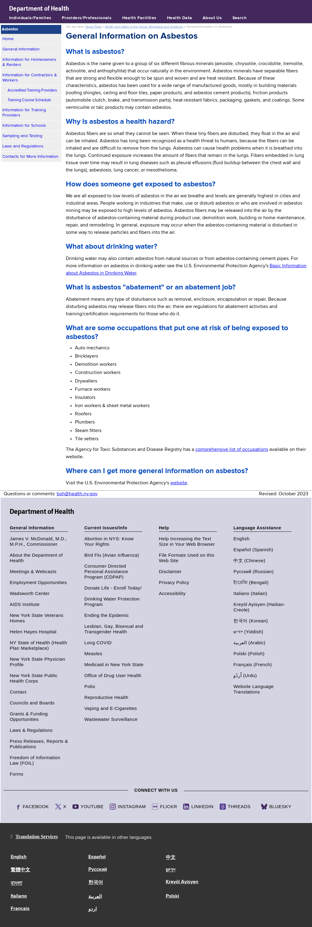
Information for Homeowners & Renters (29, 62)
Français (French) (252, 664)
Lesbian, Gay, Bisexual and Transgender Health (113, 629)
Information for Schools (24, 125)
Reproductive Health (106, 697)
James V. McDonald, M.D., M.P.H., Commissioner (38, 541)
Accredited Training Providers (32, 90)
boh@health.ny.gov (77, 494)
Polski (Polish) (248, 653)
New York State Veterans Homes (36, 618)
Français (20, 908)
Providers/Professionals (87, 18)
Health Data (179, 18)
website (178, 483)
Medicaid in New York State (114, 664)
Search (239, 18)
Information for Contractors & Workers (29, 77)
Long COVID (98, 642)
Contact (18, 691)
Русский (97, 869)
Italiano (19, 896)
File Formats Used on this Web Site (186, 557)
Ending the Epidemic (106, 615)
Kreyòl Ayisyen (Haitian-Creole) (259, 607)
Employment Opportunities (38, 582)
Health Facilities (139, 18)
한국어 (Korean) (250, 620)
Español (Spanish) (253, 549)
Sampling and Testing (22, 136)
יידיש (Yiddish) (248, 631)
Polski (172, 896)
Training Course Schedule (29, 100)
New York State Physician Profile (37, 661)
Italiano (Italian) (250, 593)
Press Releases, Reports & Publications (39, 743)
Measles (93, 653)
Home (8, 39)
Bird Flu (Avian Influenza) (111, 555)
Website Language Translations (253, 689)
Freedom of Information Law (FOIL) (35, 760)
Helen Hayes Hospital (33, 631)
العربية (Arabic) (249, 642)
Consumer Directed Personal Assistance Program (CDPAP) (106, 571)
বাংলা (16, 883)
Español (97, 857)
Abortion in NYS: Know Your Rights (109, 541)
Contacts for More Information (30, 156)
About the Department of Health (36, 557)
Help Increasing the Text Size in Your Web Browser (187, 541)
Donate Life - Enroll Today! (113, 587)
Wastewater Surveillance (111, 719)
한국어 (95, 882)
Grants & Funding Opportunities (29, 716)
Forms (16, 774)
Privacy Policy (174, 582)
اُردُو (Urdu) (245, 675)
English (241, 538)
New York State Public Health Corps (34, 678)
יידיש (171, 870)
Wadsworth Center (30, 593)
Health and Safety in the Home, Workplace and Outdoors (144, 26)
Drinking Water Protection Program (112, 601)
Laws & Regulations (31, 730)
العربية (95, 896)
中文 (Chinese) (249, 560)
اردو (92, 909)
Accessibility (172, 593)
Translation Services (37, 836)
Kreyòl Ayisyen (182, 882)
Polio (89, 686)
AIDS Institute (25, 604)
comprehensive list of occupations (231, 449)
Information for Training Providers (24, 112)
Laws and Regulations (23, 146)
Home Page (93, 26)
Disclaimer (170, 571)
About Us (212, 18)
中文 (171, 857)
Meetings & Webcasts (33, 571)
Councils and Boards (32, 702)
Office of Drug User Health (112, 675)
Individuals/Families (30, 18)
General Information (21, 49)
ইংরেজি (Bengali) (250, 582)
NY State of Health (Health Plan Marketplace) (38, 645)
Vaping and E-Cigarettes (110, 708)
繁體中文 (20, 870)
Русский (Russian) (253, 571)
